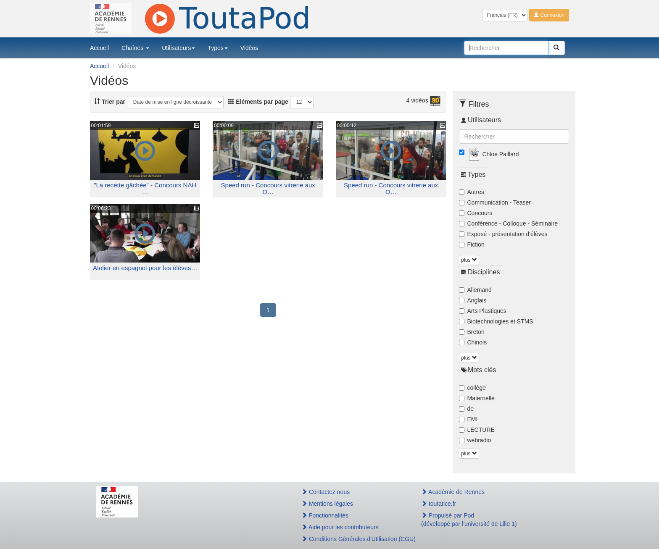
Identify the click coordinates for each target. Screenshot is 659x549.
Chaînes (135, 48)
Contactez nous (325, 492)
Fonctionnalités (324, 515)
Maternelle (477, 398)
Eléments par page (258, 101)
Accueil (99, 48)
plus (469, 260)
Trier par (109, 101)
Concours (476, 213)
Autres (471, 192)
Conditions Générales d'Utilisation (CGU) (352, 539)
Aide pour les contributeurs (340, 527)
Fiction (472, 244)
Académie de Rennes (453, 492)
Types (217, 48)
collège (472, 387)
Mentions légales (327, 503)
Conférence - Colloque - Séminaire (508, 223)
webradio (475, 440)
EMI (468, 419)
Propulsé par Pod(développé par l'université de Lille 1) (469, 519)
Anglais (473, 300)
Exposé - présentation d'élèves (503, 234)
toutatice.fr (438, 503)
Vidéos (249, 48)
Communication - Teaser (495, 202)
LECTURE (477, 429)
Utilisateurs (178, 48)
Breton (472, 331)
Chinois (473, 342)
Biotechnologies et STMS (496, 321)
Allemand (475, 289)
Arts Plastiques (482, 310)
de (466, 408)
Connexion (549, 15)
